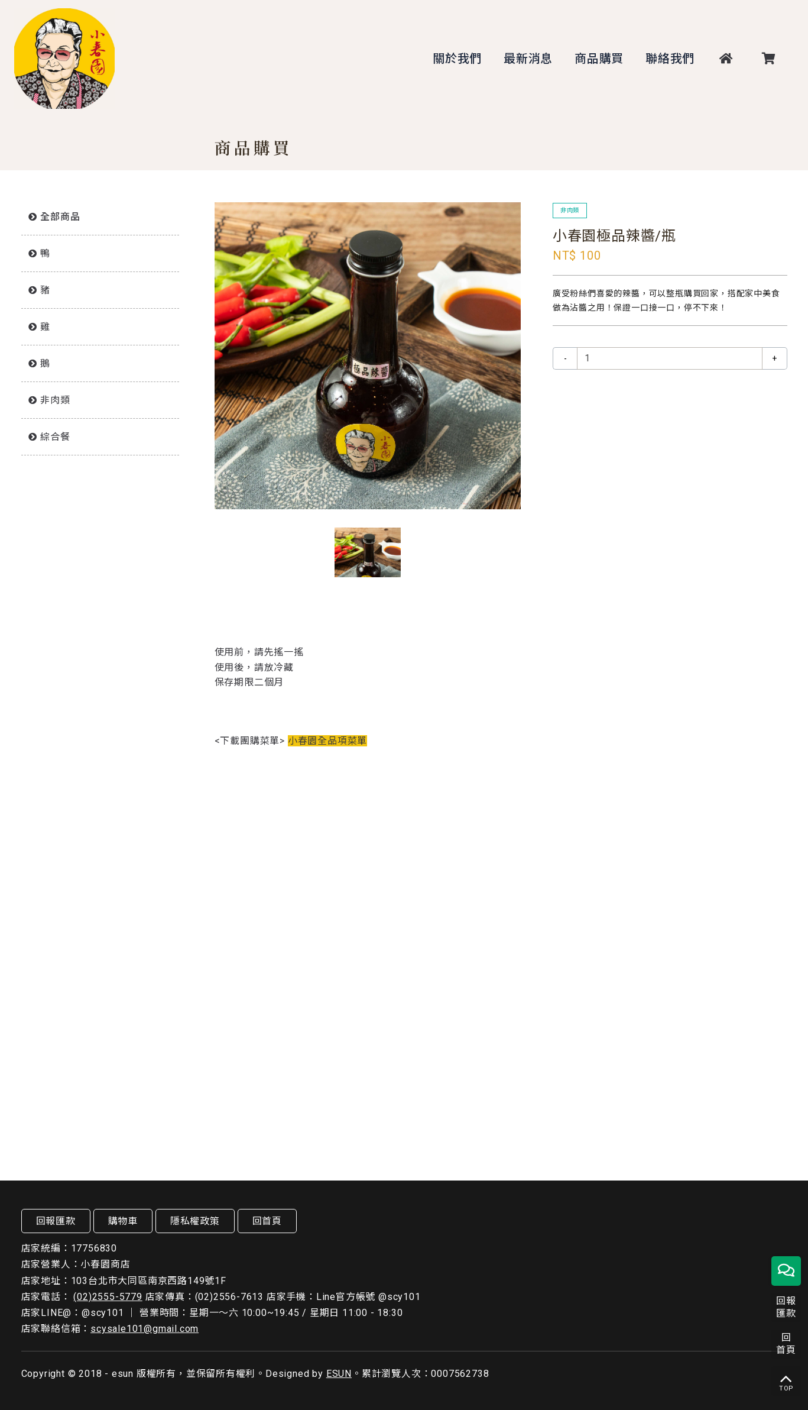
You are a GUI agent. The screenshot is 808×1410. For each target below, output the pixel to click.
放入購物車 (669, 395)
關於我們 (457, 58)
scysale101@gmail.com (144, 1328)
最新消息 (528, 58)
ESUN (339, 1373)
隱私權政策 (195, 1221)
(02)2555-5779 (107, 1296)
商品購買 (599, 58)
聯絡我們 (670, 58)
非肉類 (55, 400)
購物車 (123, 1221)
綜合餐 (55, 436)
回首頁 (267, 1221)
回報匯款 (56, 1221)
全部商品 (60, 216)
